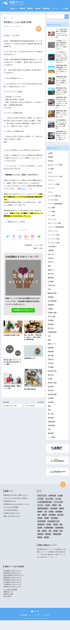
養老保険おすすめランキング (12, 589)
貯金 (49, 439)
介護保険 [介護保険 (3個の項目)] (54, 515)
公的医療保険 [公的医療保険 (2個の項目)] (59, 521)
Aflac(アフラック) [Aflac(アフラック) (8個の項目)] (42, 505)
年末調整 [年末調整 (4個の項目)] (46, 527)
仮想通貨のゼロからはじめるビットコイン (17, 514)
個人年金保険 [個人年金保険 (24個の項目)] (53, 518)
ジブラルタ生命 (53, 204)
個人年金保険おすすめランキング (14, 585)
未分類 (50, 387)
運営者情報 (24, 625)
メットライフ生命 (54, 244)
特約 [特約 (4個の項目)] (61, 534)
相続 (49, 415)
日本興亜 (51, 375)
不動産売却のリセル (10, 511)
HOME (35, 621)
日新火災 (51, 367)
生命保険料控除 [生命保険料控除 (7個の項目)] (59, 537)
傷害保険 (51, 284)
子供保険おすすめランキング (12, 594)
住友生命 (51, 264)
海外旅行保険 (52, 403)
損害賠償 (51, 359)
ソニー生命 (52, 220)
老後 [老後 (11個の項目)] (61, 540)
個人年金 (51, 280)
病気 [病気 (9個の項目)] (39, 540)
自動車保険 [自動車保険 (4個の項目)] (40, 543)
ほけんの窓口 (7, 606)
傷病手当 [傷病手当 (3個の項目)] (61, 518)
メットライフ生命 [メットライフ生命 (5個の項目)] (58, 511)
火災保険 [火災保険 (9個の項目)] (55, 534)
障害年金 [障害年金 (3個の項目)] (40, 547)
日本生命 (51, 371)
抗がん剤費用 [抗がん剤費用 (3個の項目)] (54, 527)
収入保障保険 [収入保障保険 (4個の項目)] (52, 524)
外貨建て (51, 315)
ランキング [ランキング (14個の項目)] (40, 515)
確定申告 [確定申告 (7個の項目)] (44, 540)
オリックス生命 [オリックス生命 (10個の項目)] (49, 508)
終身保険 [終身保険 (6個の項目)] (55, 540)
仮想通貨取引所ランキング (45, 559)
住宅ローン (52, 268)
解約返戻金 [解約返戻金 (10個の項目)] (48, 543)
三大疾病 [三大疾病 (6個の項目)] (47, 515)
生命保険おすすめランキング (12, 580)
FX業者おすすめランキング (12, 523)
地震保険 (51, 312)
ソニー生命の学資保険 (10, 599)
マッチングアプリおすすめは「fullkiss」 (16, 508)
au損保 (50, 156)
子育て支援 (52, 323)
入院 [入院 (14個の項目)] (45, 521)
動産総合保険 (52, 300)
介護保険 (51, 256)
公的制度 (51, 288)
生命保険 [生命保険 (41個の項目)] (40, 537)
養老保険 (51, 443)
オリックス (52, 192)
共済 (49, 296)
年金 (49, 343)
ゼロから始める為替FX (10, 520)
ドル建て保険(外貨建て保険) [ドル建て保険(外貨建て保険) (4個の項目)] (44, 511)
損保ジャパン (52, 351)
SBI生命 (50, 164)
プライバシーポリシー (36, 625)
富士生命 (51, 335)
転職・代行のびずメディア (12, 526)
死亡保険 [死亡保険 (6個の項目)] (48, 534)
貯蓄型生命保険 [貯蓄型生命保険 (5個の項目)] (57, 543)
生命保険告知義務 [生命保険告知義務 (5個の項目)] (48, 537)
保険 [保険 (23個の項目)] (60, 515)
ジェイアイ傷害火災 (55, 200)
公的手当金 (52, 292)
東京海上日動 (52, 391)
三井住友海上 (52, 252)
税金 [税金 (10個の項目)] (50, 540)
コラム (36, 245)
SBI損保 (50, 160)
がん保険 (51, 172)
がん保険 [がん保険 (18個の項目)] (60, 505)
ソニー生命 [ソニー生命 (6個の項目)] (58, 508)
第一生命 (51, 423)
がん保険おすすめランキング (12, 591)
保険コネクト (22, 188)
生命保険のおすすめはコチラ (23, 310)
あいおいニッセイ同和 (55, 168)
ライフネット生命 (54, 248)
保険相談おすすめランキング (12, 596)
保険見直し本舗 (8, 603)
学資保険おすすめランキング (12, 582)
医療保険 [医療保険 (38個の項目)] (44, 524)
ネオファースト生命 (55, 228)
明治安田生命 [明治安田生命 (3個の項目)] (41, 534)
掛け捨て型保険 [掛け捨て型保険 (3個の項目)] (41, 531)
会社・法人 (52, 260)
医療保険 (22, 8)
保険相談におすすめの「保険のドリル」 (16, 505)
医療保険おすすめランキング (12, 587)
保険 (41, 245)
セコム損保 (52, 212)
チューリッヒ (52, 224)
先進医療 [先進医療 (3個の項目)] (40, 521)
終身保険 (51, 427)
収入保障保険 (52, 307)
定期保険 (51, 331)
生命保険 (37, 8)
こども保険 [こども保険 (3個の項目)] (40, 508)
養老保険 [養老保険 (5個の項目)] (46, 547)
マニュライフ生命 (54, 240)
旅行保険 (51, 363)
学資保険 (51, 327)
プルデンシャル (53, 236)
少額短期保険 (52, 339)
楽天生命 (51, 399)
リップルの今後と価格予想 (49, 564)
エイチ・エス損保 (54, 188)
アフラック (55, 8)
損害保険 (30, 8)
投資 (49, 347)
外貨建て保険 (52, 319)
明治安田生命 (52, 379)
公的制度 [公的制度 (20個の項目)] (51, 521)
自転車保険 (52, 435)
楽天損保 (51, 395)
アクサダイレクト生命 (55, 180)
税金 (49, 419)
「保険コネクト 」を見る (15, 222)
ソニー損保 (64, 8)
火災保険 (51, 407)
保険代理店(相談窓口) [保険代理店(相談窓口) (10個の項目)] (43, 518)
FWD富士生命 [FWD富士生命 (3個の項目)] (52, 505)
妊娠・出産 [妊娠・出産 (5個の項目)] (60, 524)
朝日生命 (51, 383)
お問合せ (46, 625)
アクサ (50, 176)
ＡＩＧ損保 (52, 447)
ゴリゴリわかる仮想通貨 (11, 517)
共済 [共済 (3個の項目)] (39, 524)
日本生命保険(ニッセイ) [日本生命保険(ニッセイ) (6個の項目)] (53, 531)
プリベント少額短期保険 (56, 232)
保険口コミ (13, 8)
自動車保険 (46, 8)
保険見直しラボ (8, 601)
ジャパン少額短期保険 (55, 208)
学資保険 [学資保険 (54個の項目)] (40, 527)
